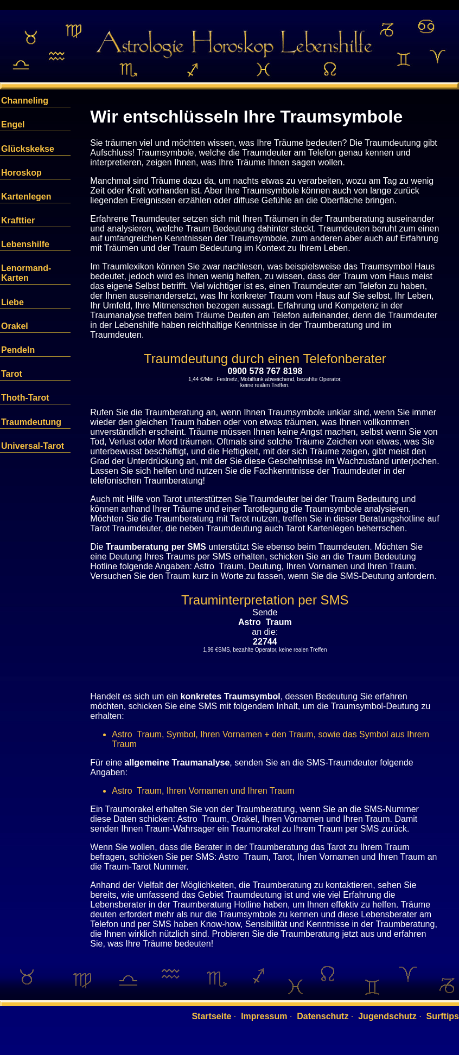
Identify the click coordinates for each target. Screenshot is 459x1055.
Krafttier (18, 220)
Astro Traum (265, 622)
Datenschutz (322, 1016)
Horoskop (21, 172)
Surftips (442, 1016)
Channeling (24, 100)
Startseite (211, 1016)
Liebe (12, 302)
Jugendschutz (387, 1016)
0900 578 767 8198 (264, 371)
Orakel (14, 326)
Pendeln (18, 350)
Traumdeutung (31, 422)
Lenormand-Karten (26, 272)
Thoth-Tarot (25, 397)
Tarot (11, 373)
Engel (13, 124)
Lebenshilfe (25, 244)
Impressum (264, 1016)
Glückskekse (27, 148)
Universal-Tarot (32, 446)
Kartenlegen (26, 196)
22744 (265, 641)
